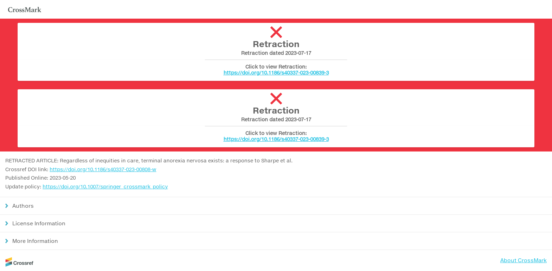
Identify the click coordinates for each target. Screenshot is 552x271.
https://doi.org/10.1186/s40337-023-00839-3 (276, 73)
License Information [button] (38, 223)
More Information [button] (35, 241)
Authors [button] (23, 205)
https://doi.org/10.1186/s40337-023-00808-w (103, 169)
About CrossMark (523, 260)
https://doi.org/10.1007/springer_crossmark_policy (105, 186)
